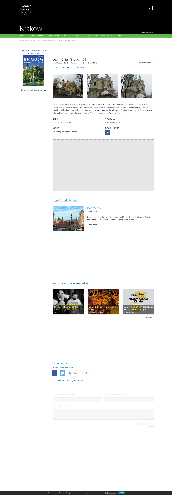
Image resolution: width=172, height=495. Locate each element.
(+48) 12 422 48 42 (90, 63)
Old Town (73, 63)
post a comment (79, 67)
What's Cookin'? (129, 312)
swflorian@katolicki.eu (62, 122)
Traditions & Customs (96, 312)
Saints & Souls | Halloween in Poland (102, 308)
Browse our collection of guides (33, 90)
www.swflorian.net (113, 122)
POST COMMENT (145, 415)
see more (93, 224)
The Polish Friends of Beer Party (66, 308)
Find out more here (110, 493)
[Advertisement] (103, 49)
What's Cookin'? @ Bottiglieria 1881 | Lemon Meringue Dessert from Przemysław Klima (138, 308)
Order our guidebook (33, 53)
